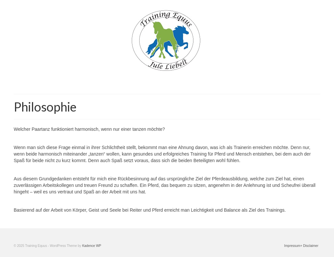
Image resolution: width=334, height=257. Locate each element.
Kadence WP (91, 246)
